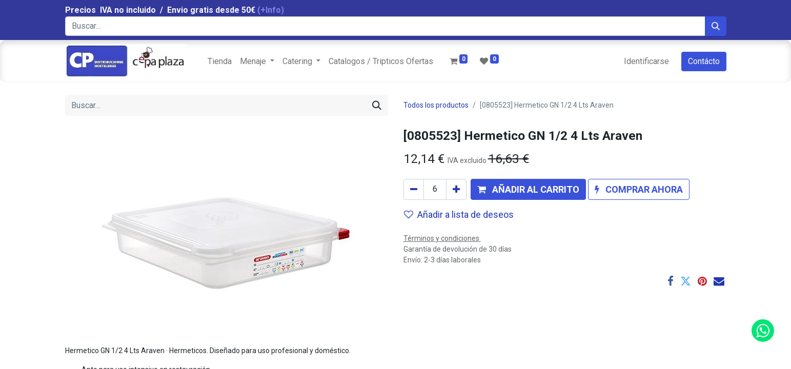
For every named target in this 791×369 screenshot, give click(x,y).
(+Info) (270, 10)
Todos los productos (436, 105)
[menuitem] (220, 61)
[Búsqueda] (715, 26)
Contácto (704, 61)
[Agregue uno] (456, 189)
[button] (528, 189)
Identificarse (646, 61)
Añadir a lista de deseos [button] (459, 214)
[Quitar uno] (413, 189)
